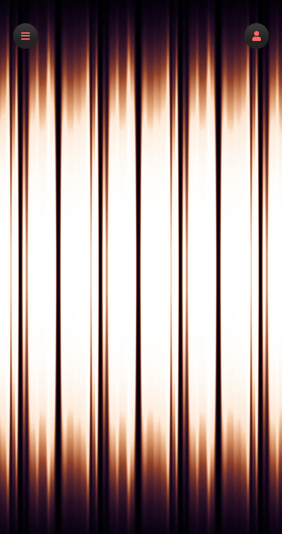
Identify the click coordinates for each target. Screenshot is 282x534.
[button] (256, 36)
